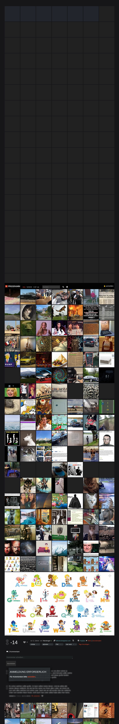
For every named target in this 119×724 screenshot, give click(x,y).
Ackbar (33, 361)
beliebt (29, 4)
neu (24, 4)
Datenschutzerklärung (65, 721)
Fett (57, 361)
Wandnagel (46, 358)
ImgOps (82, 358)
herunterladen (97, 358)
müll (34, 4)
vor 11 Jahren (34, 358)
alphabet (45, 361)
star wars (69, 361)
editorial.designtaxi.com (63, 358)
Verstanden (111, 719)
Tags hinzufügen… (85, 361)
